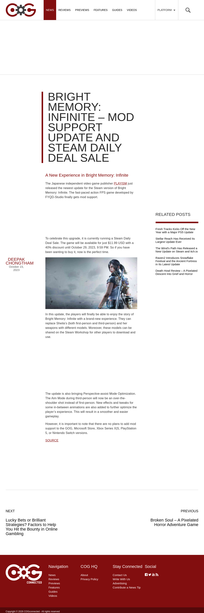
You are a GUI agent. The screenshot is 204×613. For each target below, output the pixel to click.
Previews (82, 10)
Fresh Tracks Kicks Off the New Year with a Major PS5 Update (175, 230)
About (84, 575)
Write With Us (121, 579)
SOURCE (51, 440)
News (50, 10)
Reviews (64, 10)
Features (101, 10)
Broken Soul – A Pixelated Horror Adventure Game (169, 518)
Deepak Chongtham (20, 261)
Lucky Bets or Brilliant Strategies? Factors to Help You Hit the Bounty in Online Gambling (35, 522)
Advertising (120, 583)
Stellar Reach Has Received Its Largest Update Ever (175, 240)
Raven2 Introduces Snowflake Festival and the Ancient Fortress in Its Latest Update (176, 261)
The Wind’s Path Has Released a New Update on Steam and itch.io (177, 250)
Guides (117, 10)
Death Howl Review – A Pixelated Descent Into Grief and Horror (177, 272)
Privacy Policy (89, 579)
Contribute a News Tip (127, 587)
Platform (166, 10)
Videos (132, 10)
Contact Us (120, 575)
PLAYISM (120, 183)
